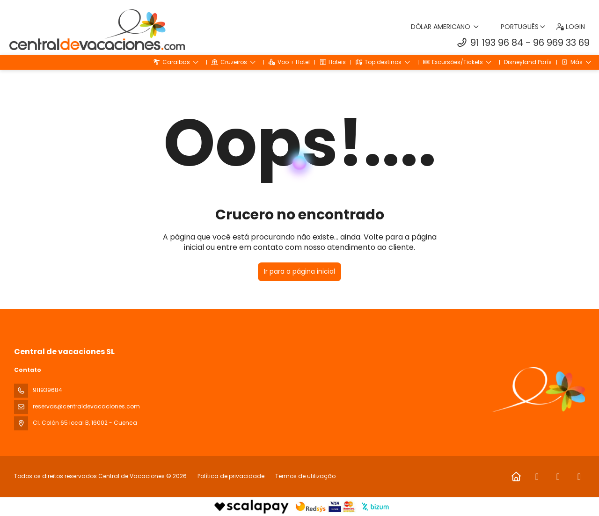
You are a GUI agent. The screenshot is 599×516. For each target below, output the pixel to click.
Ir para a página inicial (299, 271)
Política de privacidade (230, 476)
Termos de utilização (305, 476)
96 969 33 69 (561, 42)
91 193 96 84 (496, 42)
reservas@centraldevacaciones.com (86, 406)
